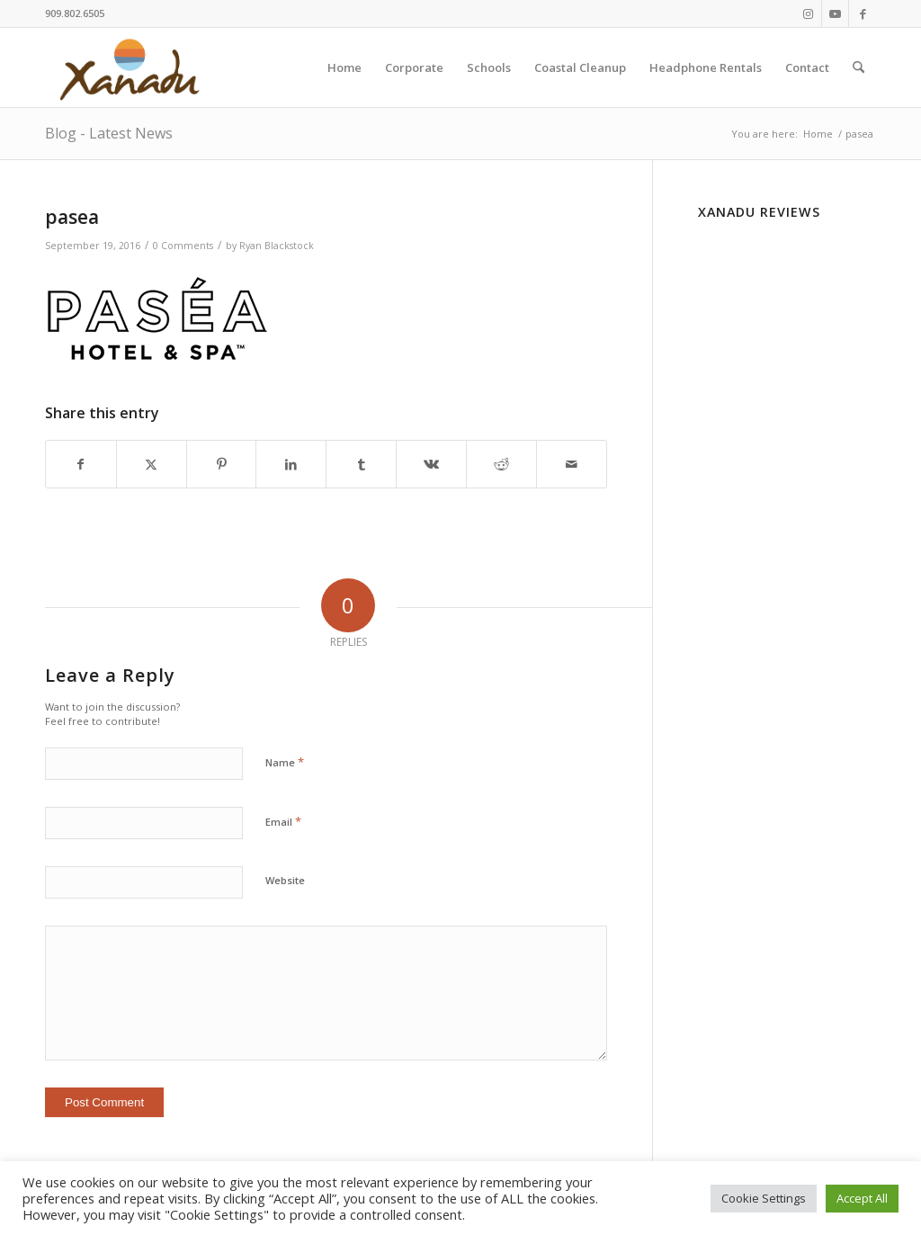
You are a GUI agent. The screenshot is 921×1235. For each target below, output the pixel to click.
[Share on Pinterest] (221, 464)
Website (285, 880)
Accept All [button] (862, 1198)
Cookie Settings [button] (763, 1198)
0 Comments (183, 245)
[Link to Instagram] (808, 13)
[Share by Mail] (571, 464)
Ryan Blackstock (276, 245)
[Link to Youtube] (835, 13)
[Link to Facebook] (862, 13)
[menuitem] (344, 67)
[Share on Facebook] (81, 464)
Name (284, 762)
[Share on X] (151, 464)
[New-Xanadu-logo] (132, 67)
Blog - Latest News (109, 133)
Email (283, 821)
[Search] (858, 67)
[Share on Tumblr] (361, 464)
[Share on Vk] (431, 464)
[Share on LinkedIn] (291, 464)
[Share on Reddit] (501, 464)
